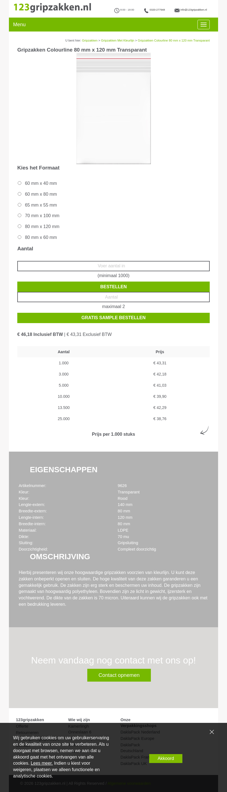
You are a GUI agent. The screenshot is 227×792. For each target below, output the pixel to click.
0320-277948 (157, 9)
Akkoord (166, 758)
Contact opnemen (118, 675)
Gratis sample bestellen (113, 317)
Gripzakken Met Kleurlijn (117, 40)
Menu (19, 24)
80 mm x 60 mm (37, 237)
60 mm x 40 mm (37, 183)
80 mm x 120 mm (38, 226)
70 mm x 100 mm (38, 215)
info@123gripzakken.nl (193, 9)
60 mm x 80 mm (37, 194)
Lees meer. (42, 763)
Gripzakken (90, 40)
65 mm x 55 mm (37, 205)
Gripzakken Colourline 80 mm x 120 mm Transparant (174, 40)
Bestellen (113, 286)
